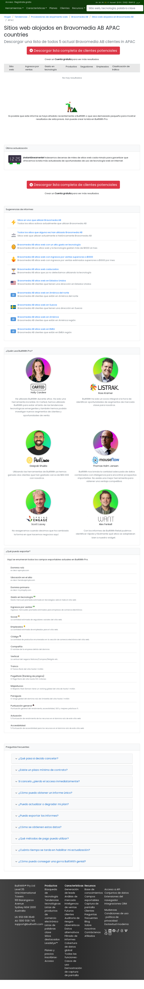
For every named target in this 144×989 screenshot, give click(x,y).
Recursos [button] (77, 8)
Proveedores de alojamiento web (49, 16)
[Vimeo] (125, 930)
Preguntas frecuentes (91, 916)
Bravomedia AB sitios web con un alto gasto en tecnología (49, 244)
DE (100, 2)
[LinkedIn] (109, 930)
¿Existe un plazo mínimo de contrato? (41, 770)
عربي (138, 2)
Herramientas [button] (13, 8)
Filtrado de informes (71, 937)
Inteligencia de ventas (71, 905)
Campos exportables (92, 898)
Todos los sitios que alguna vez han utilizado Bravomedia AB (49, 232)
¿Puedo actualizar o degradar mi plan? (42, 804)
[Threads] (121, 930)
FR (103, 2)
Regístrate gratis (22, 2)
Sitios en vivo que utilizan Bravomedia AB (39, 220)
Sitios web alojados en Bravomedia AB (113, 16)
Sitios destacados (52, 937)
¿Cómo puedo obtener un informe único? (43, 793)
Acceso (9, 2)
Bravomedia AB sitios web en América (38, 317)
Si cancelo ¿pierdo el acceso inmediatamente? (47, 781)
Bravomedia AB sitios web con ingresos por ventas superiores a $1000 (55, 256)
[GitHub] (105, 933)
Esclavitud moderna (116, 924)
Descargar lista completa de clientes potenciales (73, 50)
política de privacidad (111, 918)
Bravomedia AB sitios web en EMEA (36, 329)
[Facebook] (113, 930)
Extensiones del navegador (113, 898)
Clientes (65, 8)
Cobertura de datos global (71, 946)
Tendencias (21, 16)
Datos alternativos (72, 930)
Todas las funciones (71, 955)
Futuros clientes (69, 912)
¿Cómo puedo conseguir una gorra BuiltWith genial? (50, 861)
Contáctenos (93, 932)
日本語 (125, 2)
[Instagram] (109, 933)
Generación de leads (72, 891)
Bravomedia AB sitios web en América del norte (43, 292)
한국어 (119, 2)
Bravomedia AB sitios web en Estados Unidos (42, 280)
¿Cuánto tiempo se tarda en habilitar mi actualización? (52, 850)
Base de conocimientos (94, 891)
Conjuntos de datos (116, 892)
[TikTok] (117, 930)
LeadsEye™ (51, 943)
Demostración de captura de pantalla (73, 971)
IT (108, 2)
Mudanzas (110, 910)
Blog (87, 921)
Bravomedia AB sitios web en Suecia (37, 304)
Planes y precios (49, 952)
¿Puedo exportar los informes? (36, 816)
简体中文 (132, 2)
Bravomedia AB (79, 16)
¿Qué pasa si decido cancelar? (36, 758)
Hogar (7, 16)
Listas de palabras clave (50, 929)
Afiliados (90, 936)
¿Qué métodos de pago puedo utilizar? (42, 838)
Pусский (113, 2)
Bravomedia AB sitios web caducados (38, 269)
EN (97, 2)
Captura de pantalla (91, 905)
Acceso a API (112, 889)
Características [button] (35, 8)
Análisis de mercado (71, 898)
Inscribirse (51, 957)
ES (105, 2)
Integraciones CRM (115, 903)
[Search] (115, 8)
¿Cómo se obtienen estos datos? (38, 827)
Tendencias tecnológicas (53, 901)
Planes (53, 8)
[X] (105, 930)
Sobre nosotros (90, 927)
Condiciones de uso (116, 913)
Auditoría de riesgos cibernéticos (72, 921)
